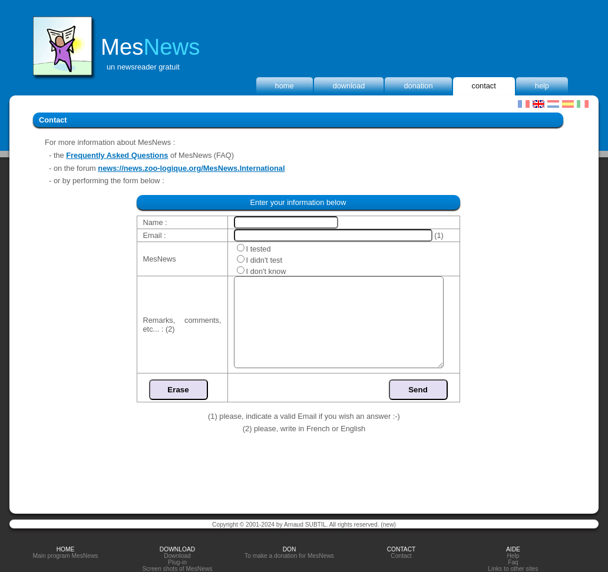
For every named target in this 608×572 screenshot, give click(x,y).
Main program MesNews (65, 556)
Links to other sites (513, 569)
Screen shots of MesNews (178, 569)
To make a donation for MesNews (289, 556)
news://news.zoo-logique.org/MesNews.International (191, 168)
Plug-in (177, 562)
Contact (484, 85)
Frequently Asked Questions (117, 155)
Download (349, 85)
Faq (513, 562)
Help (542, 85)
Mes (150, 46)
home (284, 85)
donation (418, 85)
